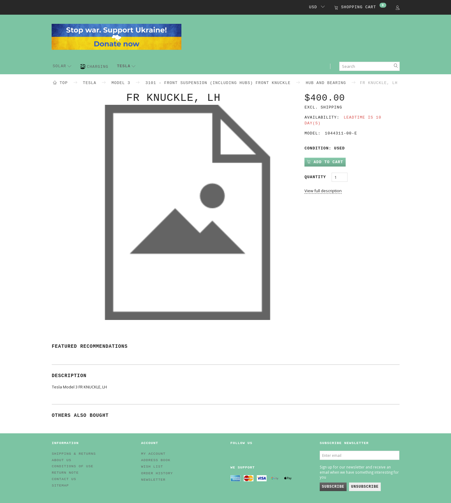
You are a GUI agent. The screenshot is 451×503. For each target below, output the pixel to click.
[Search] (396, 66)
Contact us (64, 479)
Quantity (316, 177)
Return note (65, 473)
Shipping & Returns (74, 454)
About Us (61, 460)
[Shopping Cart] (360, 8)
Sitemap (60, 485)
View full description (323, 190)
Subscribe (333, 487)
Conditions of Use (72, 466)
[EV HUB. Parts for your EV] (116, 36)
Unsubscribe (365, 487)
